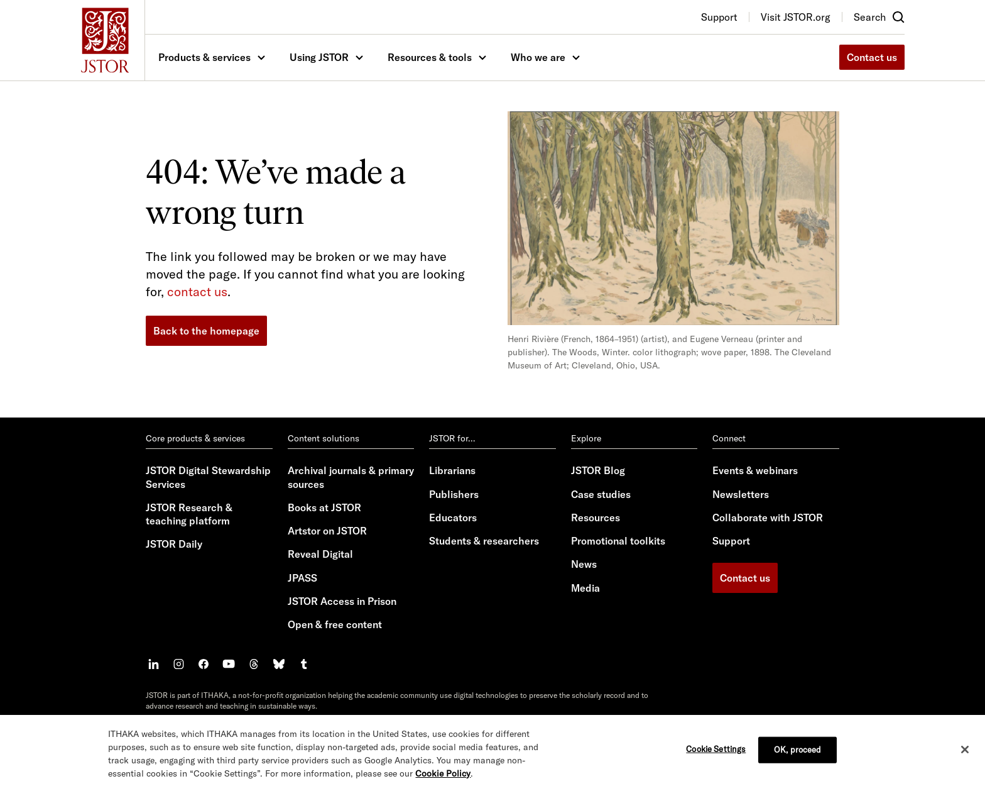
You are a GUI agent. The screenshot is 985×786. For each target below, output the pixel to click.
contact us (197, 291)
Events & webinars (755, 470)
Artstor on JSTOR (327, 530)
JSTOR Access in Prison (342, 601)
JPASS (302, 578)
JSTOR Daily (174, 544)
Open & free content (335, 624)
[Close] (965, 759)
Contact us (872, 57)
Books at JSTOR (324, 507)
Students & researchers (484, 540)
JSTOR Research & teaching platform (189, 514)
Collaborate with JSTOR (767, 517)
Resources (595, 517)
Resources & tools (430, 57)
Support (731, 540)
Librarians (452, 470)
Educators (453, 517)
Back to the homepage (206, 330)
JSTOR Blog (598, 470)
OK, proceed (797, 760)
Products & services (204, 57)
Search (870, 17)
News (584, 564)
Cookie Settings (716, 759)
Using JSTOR (319, 57)
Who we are (538, 57)
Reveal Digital (320, 554)
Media (585, 588)
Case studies (601, 494)
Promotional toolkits (618, 540)
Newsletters (740, 494)
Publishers (454, 494)
